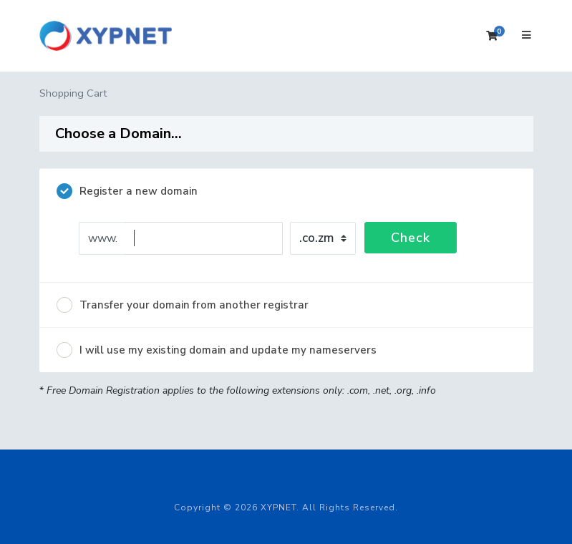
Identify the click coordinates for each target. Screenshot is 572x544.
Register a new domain (127, 191)
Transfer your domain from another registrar (183, 305)
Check (410, 237)
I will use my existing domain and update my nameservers (217, 350)
